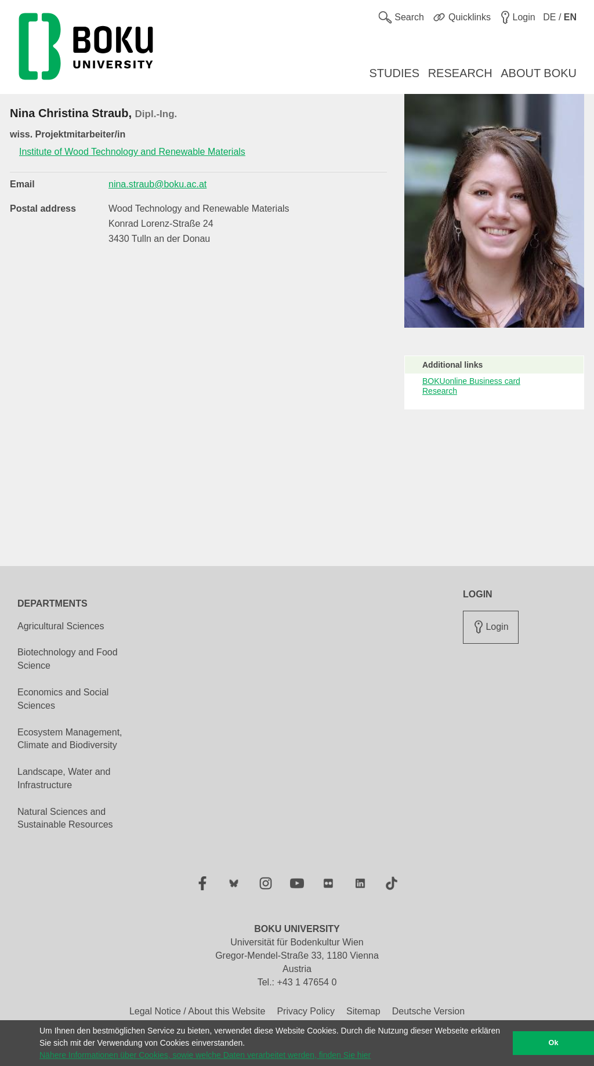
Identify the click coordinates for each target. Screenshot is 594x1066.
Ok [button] (554, 1043)
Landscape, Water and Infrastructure (63, 778)
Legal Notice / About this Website (197, 1011)
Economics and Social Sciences (62, 698)
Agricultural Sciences (60, 626)
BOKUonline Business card (471, 381)
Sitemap (363, 1011)
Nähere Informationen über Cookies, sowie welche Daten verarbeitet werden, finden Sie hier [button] (205, 1055)
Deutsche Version (428, 1011)
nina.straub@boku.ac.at (157, 184)
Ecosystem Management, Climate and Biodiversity (69, 738)
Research (439, 391)
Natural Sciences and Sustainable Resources (65, 818)
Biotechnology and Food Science (67, 658)
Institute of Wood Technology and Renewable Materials (132, 152)
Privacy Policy (306, 1011)
